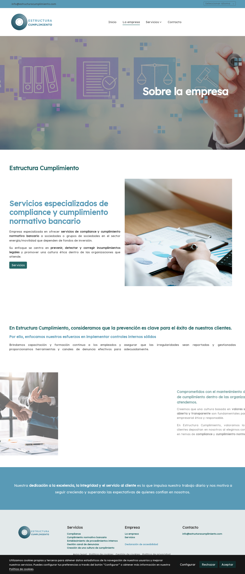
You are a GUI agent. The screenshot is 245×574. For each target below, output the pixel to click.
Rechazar (208, 564)
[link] (32, 22)
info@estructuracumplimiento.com (34, 4)
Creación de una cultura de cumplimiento (90, 547)
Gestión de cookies (128, 554)
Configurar (188, 564)
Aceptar (227, 564)
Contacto (190, 527)
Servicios (75, 527)
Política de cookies (101, 554)
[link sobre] (36, 532)
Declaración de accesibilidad (141, 544)
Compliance (74, 533)
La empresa (132, 533)
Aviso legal (80, 554)
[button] (154, 22)
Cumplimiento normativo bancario (87, 537)
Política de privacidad (156, 554)
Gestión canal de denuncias (83, 544)
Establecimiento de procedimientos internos (92, 540)
